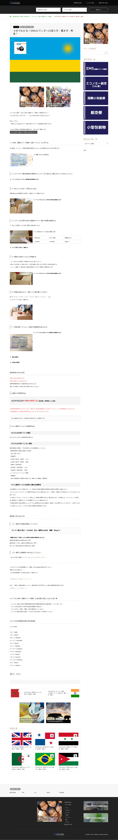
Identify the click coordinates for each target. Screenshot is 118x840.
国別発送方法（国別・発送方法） (21, 16)
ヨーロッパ (67, 817)
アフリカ (67, 822)
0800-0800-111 (31, 401)
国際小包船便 (13, 792)
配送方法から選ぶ (103, 2)
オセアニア (67, 810)
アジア (66, 807)
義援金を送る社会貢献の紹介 (95, 818)
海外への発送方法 (95, 834)
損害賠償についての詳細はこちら (18, 588)
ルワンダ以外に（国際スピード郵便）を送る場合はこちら (23, 132)
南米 (66, 819)
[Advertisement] (96, 178)
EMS (23, 792)
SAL (35, 792)
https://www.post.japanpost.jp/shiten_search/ (33, 557)
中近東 (66, 815)
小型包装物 (61, 792)
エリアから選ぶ (90, 2)
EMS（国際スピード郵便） (27, 27)
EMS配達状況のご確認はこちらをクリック (21, 579)
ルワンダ (16, 27)
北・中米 (67, 812)
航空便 (48, 792)
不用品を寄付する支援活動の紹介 (96, 806)
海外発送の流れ (78, 2)
